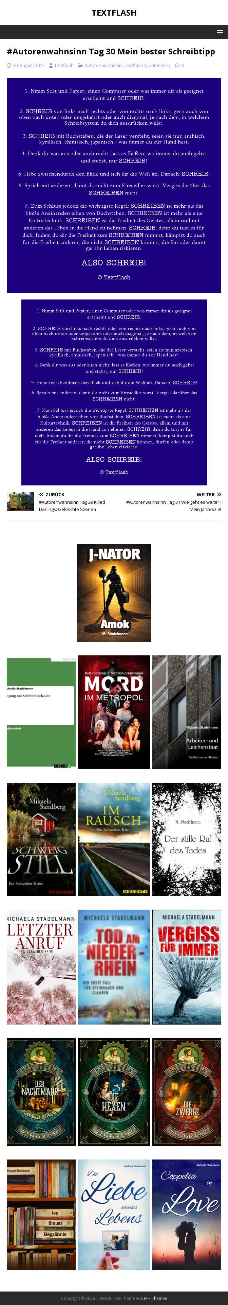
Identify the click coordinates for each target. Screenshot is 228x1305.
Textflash (64, 65)
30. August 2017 (28, 65)
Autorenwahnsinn (103, 65)
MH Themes (155, 1298)
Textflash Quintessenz (147, 65)
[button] (218, 32)
